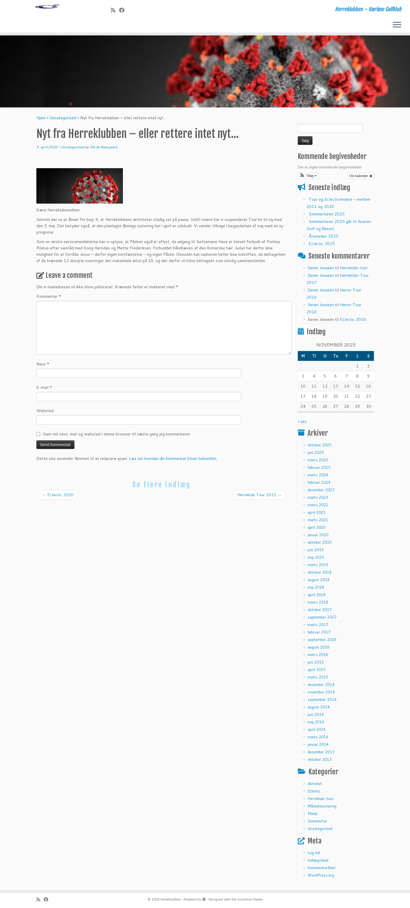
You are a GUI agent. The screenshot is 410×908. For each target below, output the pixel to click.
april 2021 (316, 514)
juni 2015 (316, 664)
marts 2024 (318, 476)
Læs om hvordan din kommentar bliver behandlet (173, 460)
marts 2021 (318, 521)
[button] (308, 178)
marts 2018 (318, 604)
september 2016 (322, 641)
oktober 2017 (320, 611)
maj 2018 (316, 589)
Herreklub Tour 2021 (259, 497)
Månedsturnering (322, 808)
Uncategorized (63, 120)
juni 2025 (316, 454)
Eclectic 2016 (353, 321)
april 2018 (316, 596)
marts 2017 (318, 626)
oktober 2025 (320, 447)
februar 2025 (319, 469)
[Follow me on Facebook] (123, 10)
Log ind (314, 854)
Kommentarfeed (321, 869)
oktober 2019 (320, 544)
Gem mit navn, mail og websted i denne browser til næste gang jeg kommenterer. (117, 436)
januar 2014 (318, 746)
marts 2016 (318, 656)
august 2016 (319, 649)
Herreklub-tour (354, 270)
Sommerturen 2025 (327, 216)
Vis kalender (360, 178)
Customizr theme (250, 899)
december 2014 (321, 686)
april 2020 (316, 529)
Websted (45, 413)
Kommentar (48, 298)
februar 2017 (319, 634)
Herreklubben (170, 899)
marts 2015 (318, 679)
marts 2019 (318, 566)
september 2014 (322, 701)
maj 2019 (316, 559)
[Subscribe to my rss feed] (115, 10)
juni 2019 (316, 551)
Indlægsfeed (318, 862)
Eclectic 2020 (58, 497)
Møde (312, 815)
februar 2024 (319, 484)
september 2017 (322, 619)
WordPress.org (321, 877)
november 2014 (321, 694)
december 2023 (321, 491)
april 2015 (316, 671)
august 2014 (319, 709)
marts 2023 (318, 499)
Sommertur (317, 823)
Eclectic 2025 (322, 246)
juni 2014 (316, 716)
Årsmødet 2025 (323, 238)
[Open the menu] (397, 25)
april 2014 (316, 731)
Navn (42, 366)
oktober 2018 (320, 574)
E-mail (44, 389)
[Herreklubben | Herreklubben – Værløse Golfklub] (47, 17)
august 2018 (319, 581)
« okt (302, 423)
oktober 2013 (320, 761)
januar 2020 (318, 536)
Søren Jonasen (321, 270)
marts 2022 (318, 506)
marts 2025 (318, 462)
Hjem (41, 120)
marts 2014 (318, 739)
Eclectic (314, 793)
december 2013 (321, 754)
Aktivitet (315, 785)
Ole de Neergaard (103, 149)
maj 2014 (316, 724)
